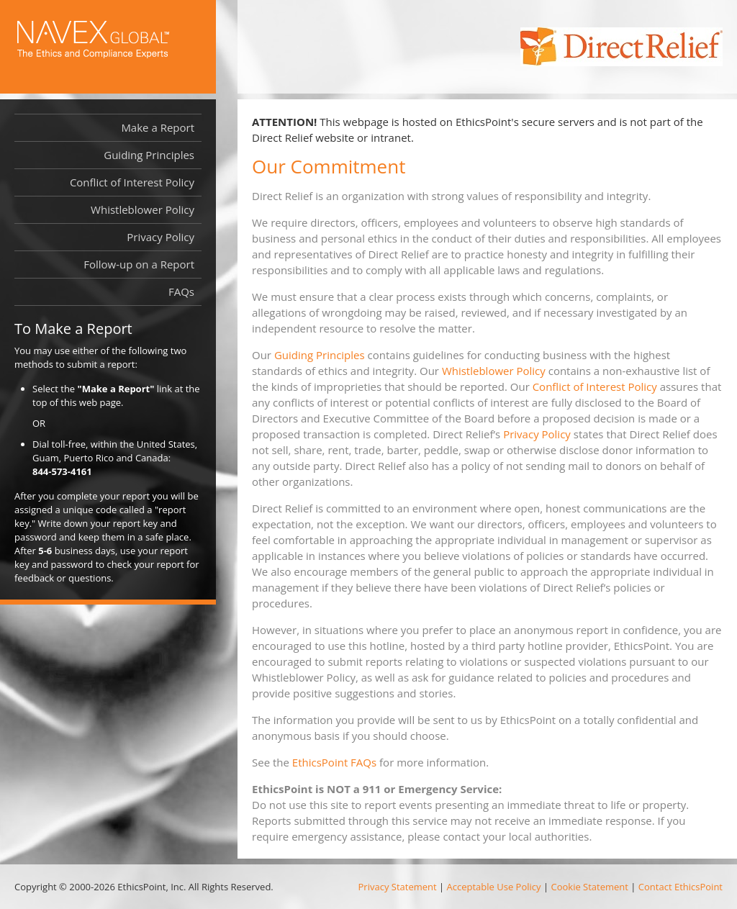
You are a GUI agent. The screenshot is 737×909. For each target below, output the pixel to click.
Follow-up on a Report (138, 264)
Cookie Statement (589, 886)
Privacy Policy (537, 434)
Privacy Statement (397, 886)
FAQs (181, 291)
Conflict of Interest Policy (595, 386)
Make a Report (157, 127)
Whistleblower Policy (494, 370)
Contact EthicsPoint (680, 886)
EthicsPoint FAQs (334, 762)
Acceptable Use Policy (494, 886)
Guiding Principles (319, 355)
